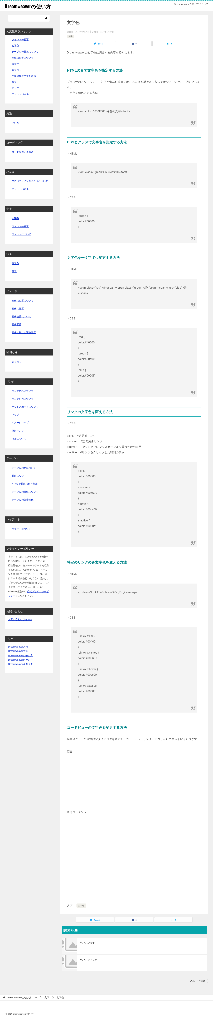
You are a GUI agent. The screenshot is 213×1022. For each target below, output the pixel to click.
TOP (22, 997)
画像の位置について (22, 57)
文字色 (81, 905)
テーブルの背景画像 (22, 499)
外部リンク (18, 430)
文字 (70, 36)
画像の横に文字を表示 (24, 76)
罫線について (19, 475)
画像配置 (16, 324)
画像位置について (21, 316)
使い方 (15, 122)
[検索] (29, 18)
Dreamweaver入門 (18, 646)
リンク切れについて (22, 390)
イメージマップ (20, 422)
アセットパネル (20, 94)
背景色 (15, 63)
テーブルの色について (24, 467)
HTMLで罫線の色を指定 (25, 483)
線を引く (16, 69)
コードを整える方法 (22, 152)
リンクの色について (22, 398)
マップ (15, 88)
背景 (14, 82)
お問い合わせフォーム (20, 619)
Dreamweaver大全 (18, 651)
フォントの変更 (87, 943)
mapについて (19, 438)
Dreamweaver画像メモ (20, 664)
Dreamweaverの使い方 (29, 6)
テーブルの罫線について (25, 51)
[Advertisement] (134, 778)
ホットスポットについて (25, 406)
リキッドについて (21, 528)
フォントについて (88, 960)
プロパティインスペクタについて (30, 181)
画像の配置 (18, 308)
